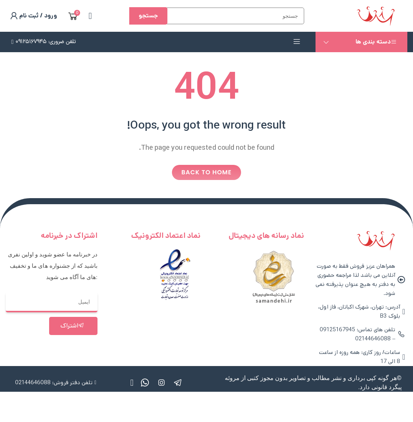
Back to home (206, 172)
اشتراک (72, 325)
